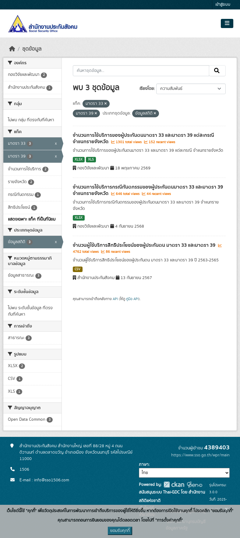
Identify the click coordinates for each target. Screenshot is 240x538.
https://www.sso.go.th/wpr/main (200, 455)
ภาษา (144, 465)
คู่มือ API (132, 299)
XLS (91, 159)
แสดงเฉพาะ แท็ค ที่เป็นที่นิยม (31, 219)
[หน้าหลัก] (12, 49)
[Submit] (217, 70)
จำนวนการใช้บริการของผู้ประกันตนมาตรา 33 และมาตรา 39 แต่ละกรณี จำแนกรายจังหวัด (143, 138)
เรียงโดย (146, 89)
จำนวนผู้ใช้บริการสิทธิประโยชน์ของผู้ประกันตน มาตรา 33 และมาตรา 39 (145, 245)
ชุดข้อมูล (31, 49)
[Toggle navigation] (227, 23)
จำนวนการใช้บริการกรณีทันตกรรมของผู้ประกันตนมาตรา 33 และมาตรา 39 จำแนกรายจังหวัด (148, 190)
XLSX (79, 159)
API (115, 299)
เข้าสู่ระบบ (222, 5)
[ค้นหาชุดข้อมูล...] (141, 70)
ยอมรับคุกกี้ (120, 531)
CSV (77, 269)
